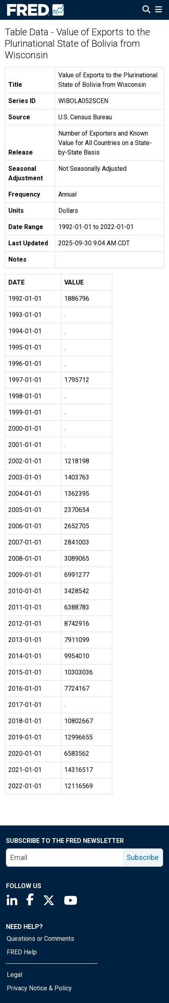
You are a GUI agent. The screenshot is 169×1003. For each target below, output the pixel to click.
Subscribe (143, 857)
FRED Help (22, 952)
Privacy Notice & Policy (39, 988)
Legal (14, 974)
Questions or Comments (40, 938)
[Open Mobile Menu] (158, 10)
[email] (64, 857)
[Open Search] (146, 10)
